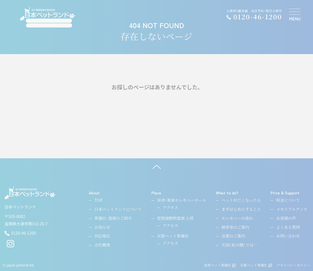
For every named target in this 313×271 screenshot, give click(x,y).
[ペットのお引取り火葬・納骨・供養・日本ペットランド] (47, 17)
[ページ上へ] (156, 166)
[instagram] (10, 246)
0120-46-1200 (20, 233)
